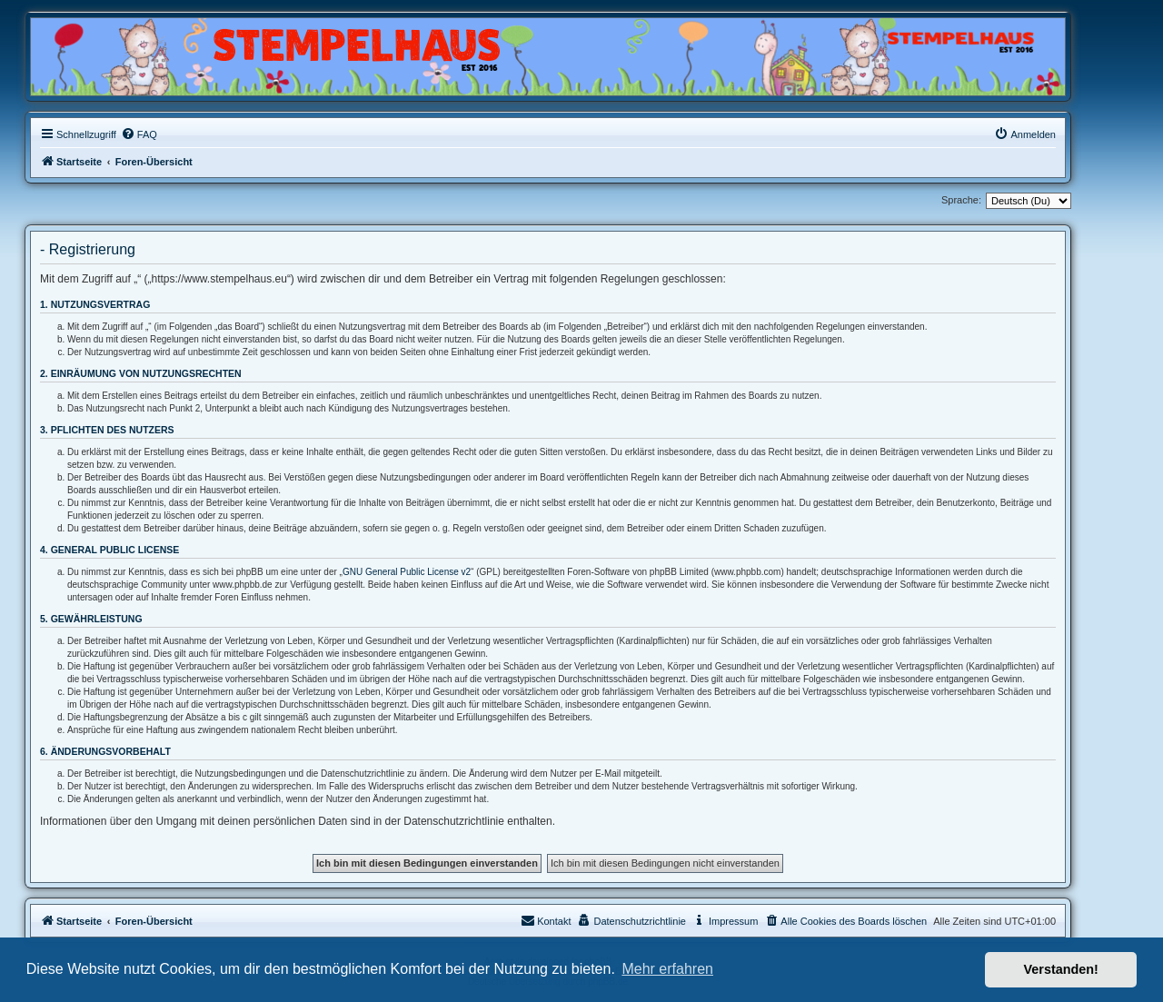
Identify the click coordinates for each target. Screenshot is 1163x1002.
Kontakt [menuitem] (546, 920)
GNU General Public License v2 (407, 572)
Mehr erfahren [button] (667, 969)
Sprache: (961, 199)
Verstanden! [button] (1061, 969)
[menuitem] (139, 134)
